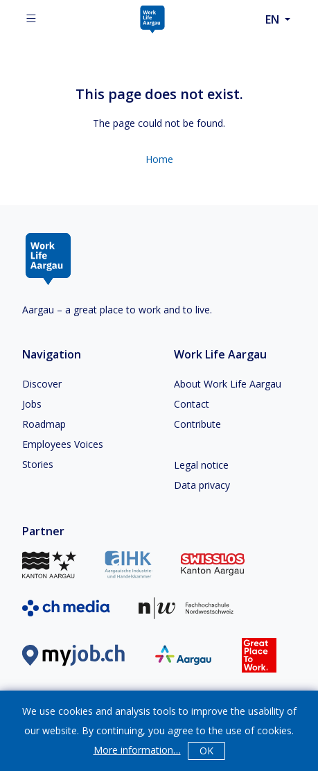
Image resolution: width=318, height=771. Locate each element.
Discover (42, 383)
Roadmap (44, 424)
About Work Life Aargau (227, 383)
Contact (191, 403)
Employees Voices (62, 444)
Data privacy (202, 485)
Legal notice (201, 464)
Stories (37, 464)
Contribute (197, 424)
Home (159, 159)
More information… (137, 749)
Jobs (32, 403)
